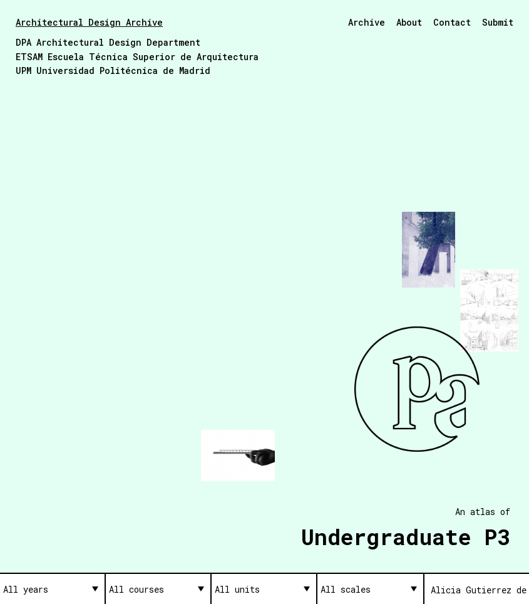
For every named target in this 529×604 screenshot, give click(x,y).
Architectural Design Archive (89, 22)
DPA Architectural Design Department (108, 42)
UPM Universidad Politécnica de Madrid (113, 70)
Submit (497, 22)
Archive (366, 22)
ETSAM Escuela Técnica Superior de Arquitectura (137, 57)
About (409, 22)
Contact (452, 22)
